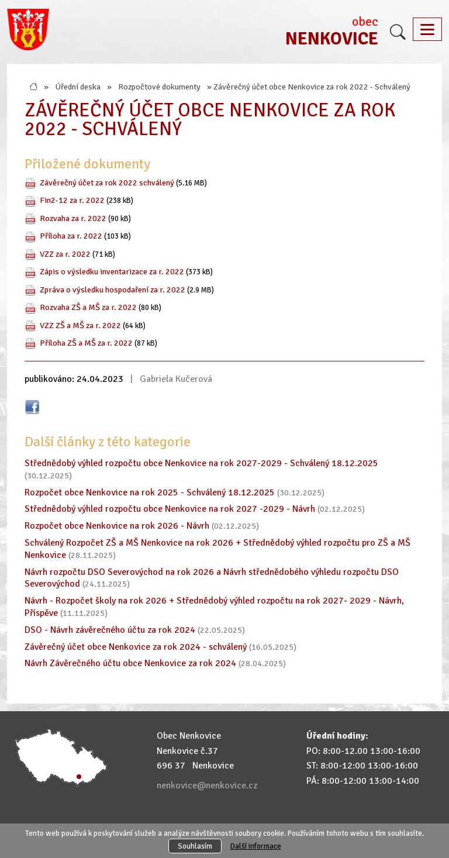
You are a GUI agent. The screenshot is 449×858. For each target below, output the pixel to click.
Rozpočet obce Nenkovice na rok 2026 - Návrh (117, 526)
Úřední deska (78, 86)
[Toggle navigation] (427, 29)
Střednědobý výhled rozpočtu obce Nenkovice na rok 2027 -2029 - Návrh (170, 509)
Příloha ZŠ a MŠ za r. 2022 (86, 342)
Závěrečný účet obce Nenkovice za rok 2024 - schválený (136, 647)
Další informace (255, 846)
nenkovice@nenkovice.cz (207, 785)
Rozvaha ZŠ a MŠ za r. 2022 (88, 307)
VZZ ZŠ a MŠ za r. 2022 (80, 325)
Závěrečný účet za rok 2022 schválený (107, 182)
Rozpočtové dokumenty (159, 86)
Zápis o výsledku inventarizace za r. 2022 (112, 271)
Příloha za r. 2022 (71, 235)
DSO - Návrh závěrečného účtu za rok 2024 (110, 630)
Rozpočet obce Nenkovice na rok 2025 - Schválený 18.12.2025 (150, 492)
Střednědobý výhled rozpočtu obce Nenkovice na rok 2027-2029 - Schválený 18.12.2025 (201, 463)
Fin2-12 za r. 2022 (72, 200)
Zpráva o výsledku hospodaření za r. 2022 (112, 289)
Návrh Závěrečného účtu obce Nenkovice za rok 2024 (130, 663)
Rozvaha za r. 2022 (73, 218)
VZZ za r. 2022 (65, 254)
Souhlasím (195, 846)
